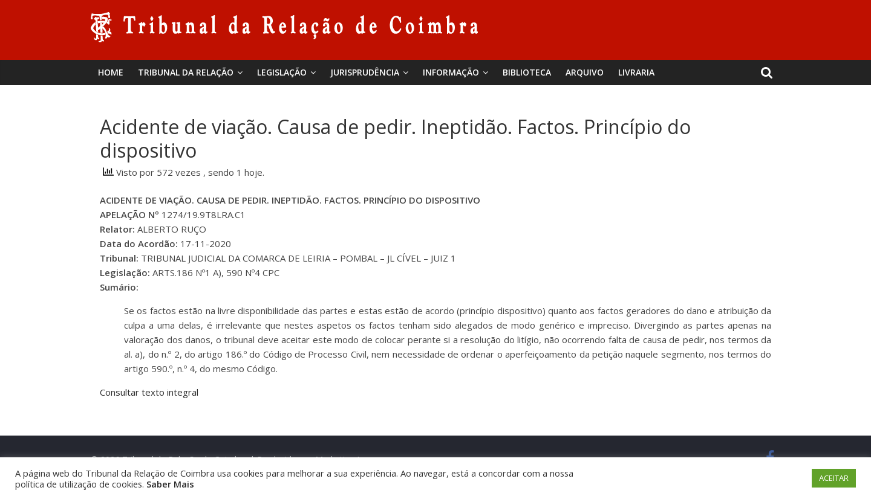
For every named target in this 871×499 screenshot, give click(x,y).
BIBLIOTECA (527, 72)
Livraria (636, 72)
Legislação (282, 72)
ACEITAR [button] (834, 477)
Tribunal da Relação (185, 72)
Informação (451, 72)
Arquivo (585, 72)
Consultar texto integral (149, 392)
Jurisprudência (364, 72)
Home (110, 72)
